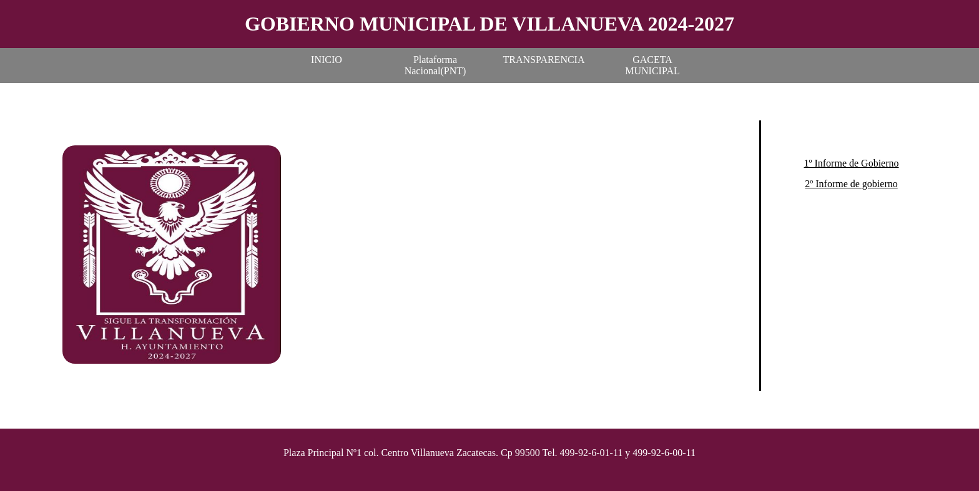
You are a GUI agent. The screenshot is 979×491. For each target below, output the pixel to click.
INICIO (326, 59)
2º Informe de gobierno (851, 183)
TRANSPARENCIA (544, 59)
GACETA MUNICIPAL (652, 65)
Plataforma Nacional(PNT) (435, 65)
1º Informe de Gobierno (851, 163)
